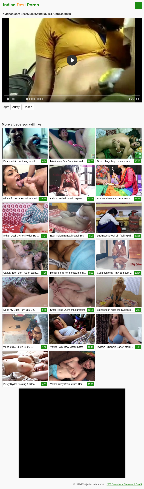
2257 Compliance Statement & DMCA (124, 484)
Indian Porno (21, 4)
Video (28, 106)
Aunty (16, 106)
